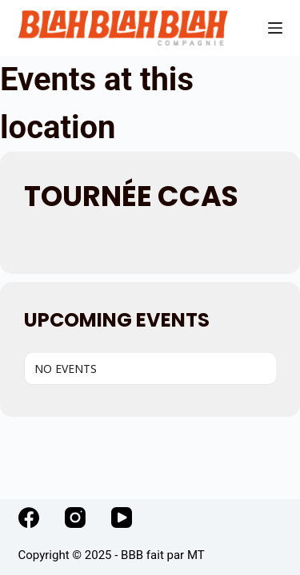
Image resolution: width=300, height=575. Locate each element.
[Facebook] (28, 517)
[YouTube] (121, 517)
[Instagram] (75, 517)
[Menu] (275, 28)
